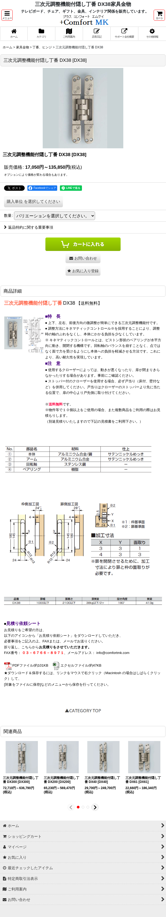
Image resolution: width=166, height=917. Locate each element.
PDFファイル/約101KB (26, 665)
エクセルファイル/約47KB (76, 665)
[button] (7, 15)
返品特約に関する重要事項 (28, 227)
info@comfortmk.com (112, 653)
